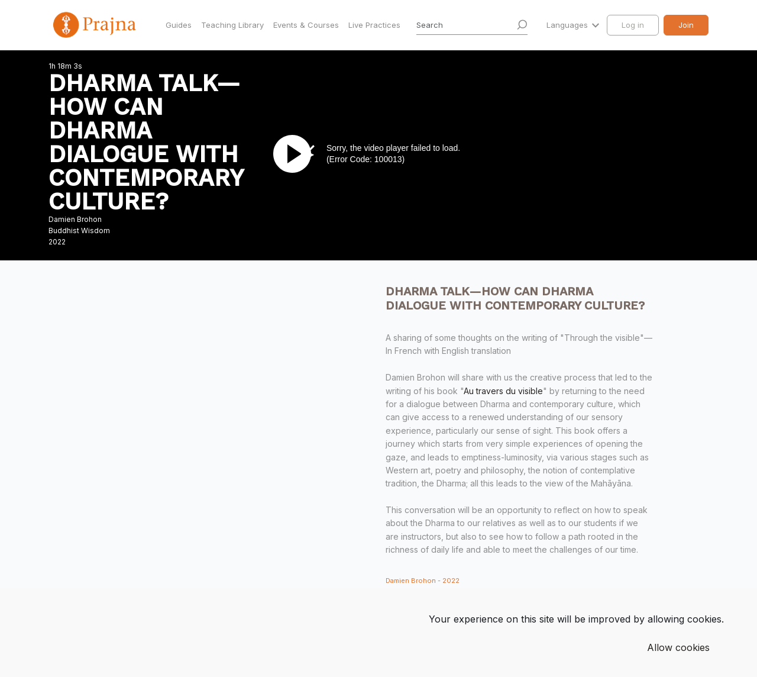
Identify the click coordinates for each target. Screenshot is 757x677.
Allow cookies (678, 647)
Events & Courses (306, 25)
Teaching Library (232, 25)
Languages (568, 25)
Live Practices (374, 25)
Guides (179, 25)
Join (686, 25)
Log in (633, 25)
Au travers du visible (503, 391)
